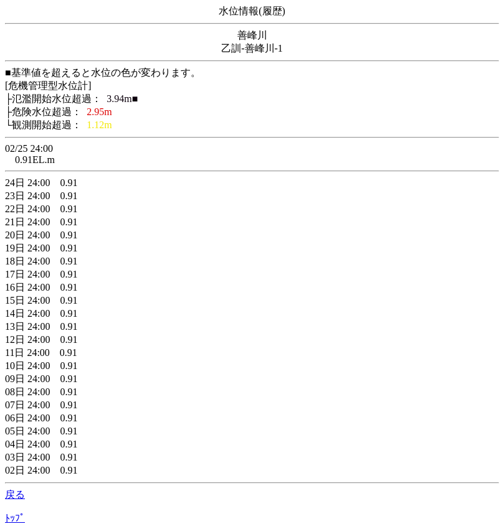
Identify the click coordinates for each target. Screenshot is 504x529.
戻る (15, 494)
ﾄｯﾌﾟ (15, 518)
